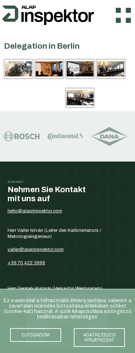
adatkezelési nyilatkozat (99, 338)
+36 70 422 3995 (26, 262)
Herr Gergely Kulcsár (29, 288)
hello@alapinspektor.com (35, 210)
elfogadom (35, 336)
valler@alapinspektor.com (36, 249)
